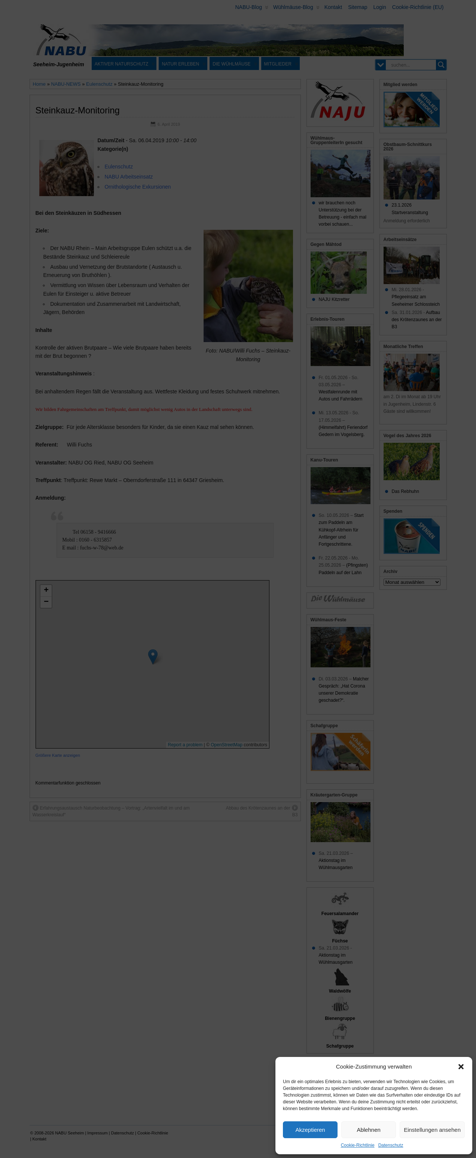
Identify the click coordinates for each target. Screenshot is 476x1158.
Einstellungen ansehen (432, 1130)
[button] (461, 1066)
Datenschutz (390, 1145)
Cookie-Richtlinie (358, 1145)
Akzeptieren (310, 1130)
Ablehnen (368, 1130)
